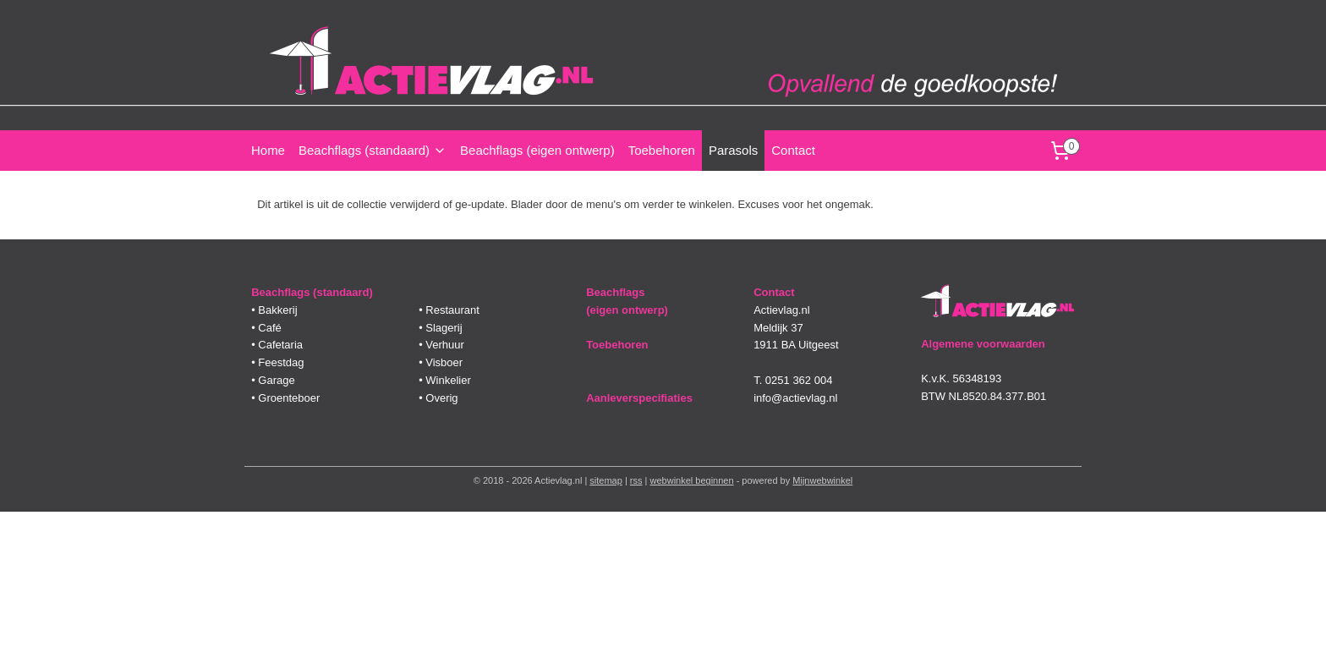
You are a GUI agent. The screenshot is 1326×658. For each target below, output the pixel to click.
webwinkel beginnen (692, 480)
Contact (793, 150)
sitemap (605, 480)
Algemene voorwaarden (983, 343)
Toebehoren (661, 150)
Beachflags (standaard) (373, 150)
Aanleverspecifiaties (639, 398)
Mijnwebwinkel (822, 480)
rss (636, 480)
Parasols (733, 150)
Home (268, 150)
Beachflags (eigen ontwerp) (537, 150)
